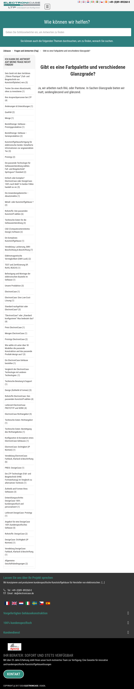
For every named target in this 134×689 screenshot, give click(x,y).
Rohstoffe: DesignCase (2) (16, 533)
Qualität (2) (10, 112)
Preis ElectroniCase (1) (15, 327)
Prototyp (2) (10, 157)
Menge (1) (9, 118)
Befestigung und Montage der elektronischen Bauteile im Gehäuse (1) (17, 276)
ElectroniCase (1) (12, 291)
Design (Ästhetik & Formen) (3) (18, 390)
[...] (103, 582)
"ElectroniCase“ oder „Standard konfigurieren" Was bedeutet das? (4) (19, 318)
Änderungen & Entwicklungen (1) (19, 106)
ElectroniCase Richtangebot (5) (18, 414)
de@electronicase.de (24, 593)
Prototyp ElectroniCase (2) (16, 339)
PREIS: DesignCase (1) (14, 467)
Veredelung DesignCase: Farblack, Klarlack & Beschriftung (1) (19, 551)
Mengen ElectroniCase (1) (16, 333)
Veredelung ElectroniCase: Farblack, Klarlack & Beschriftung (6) (19, 458)
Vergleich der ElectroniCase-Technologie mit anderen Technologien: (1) (17, 372)
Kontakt (13, 674)
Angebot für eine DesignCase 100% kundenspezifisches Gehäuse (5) (17, 524)
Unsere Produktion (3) (14, 285)
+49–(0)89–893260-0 (22, 590)
